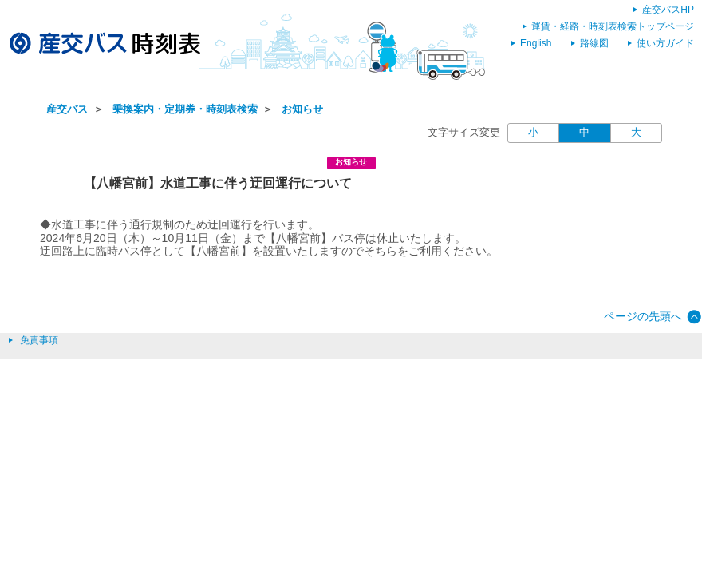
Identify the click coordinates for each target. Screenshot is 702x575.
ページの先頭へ (643, 316)
